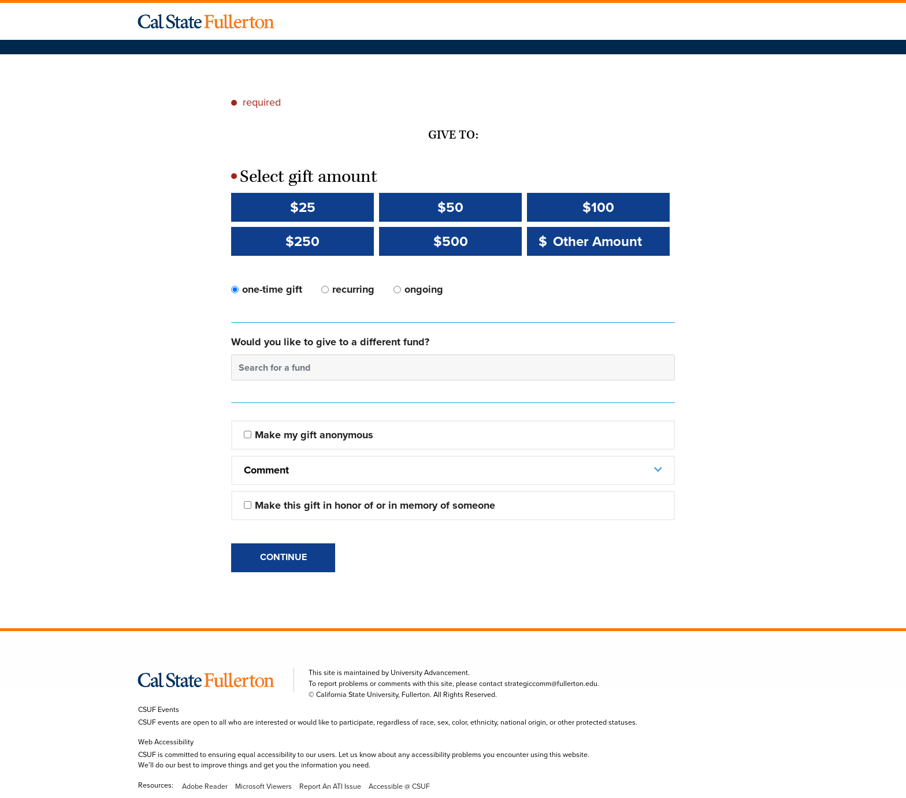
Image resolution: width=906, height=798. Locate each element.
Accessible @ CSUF (399, 786)
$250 (302, 241)
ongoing (423, 289)
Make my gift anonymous (314, 435)
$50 (450, 207)
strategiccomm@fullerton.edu (550, 683)
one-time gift (272, 289)
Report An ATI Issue (330, 786)
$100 (598, 207)
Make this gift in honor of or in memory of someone (375, 505)
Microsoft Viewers (263, 786)
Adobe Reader (205, 786)
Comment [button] (266, 470)
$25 (302, 207)
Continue (283, 557)
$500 (450, 241)
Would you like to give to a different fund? (330, 342)
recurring (353, 289)
